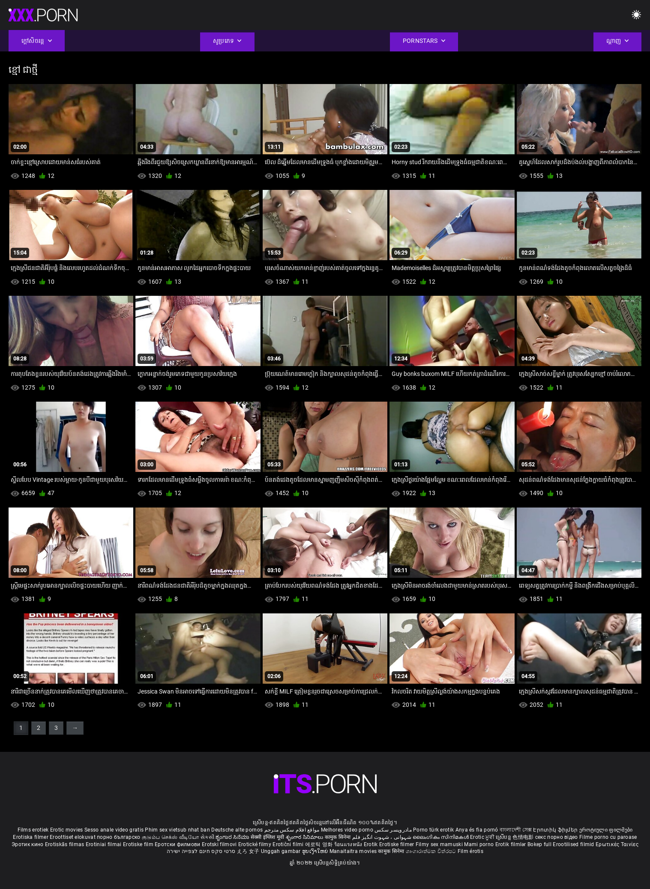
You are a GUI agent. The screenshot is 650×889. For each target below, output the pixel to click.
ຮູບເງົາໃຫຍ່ (315, 851)
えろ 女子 (248, 851)
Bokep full (539, 844)
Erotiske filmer (397, 844)
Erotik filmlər (511, 844)
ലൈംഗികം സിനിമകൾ (441, 837)
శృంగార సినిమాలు (305, 837)
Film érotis (470, 851)
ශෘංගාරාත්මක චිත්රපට (432, 851)
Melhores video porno (347, 830)
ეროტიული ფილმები (606, 830)
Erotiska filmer (31, 837)
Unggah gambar (281, 851)
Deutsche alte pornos (237, 830)
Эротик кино (28, 844)
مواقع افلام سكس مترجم (292, 830)
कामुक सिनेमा (338, 837)
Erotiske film (139, 844)
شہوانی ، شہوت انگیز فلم (382, 837)
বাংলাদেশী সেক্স (516, 830)
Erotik (371, 844)
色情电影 (523, 837)
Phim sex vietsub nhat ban (177, 830)
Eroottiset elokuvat (73, 837)
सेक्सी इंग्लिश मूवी (268, 837)
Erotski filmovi (220, 844)
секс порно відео (556, 837)
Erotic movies (67, 830)
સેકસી (207, 837)
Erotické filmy (255, 844)
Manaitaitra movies (353, 851)
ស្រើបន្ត (504, 837)
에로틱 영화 (319, 844)
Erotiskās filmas (65, 844)
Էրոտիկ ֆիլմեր (556, 830)
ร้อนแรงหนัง (349, 844)
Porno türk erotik (433, 830)
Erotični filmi (289, 844)
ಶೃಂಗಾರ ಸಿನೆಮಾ (233, 837)
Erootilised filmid (574, 844)
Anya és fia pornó (476, 830)
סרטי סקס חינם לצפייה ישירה (201, 851)
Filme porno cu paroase (608, 837)
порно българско (119, 837)
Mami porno (479, 844)
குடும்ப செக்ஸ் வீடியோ (170, 837)
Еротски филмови (178, 844)
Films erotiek (33, 830)
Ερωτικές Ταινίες (617, 844)
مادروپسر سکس (393, 830)
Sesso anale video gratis (114, 830)
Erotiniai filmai (104, 844)
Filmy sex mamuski (439, 844)
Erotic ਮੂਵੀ (483, 837)
